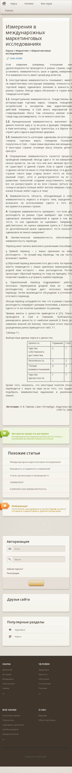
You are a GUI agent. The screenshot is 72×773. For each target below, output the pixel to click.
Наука (9, 50)
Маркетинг (22, 50)
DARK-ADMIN (16, 58)
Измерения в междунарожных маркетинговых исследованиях (25, 35)
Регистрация (13, 573)
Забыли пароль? (15, 569)
